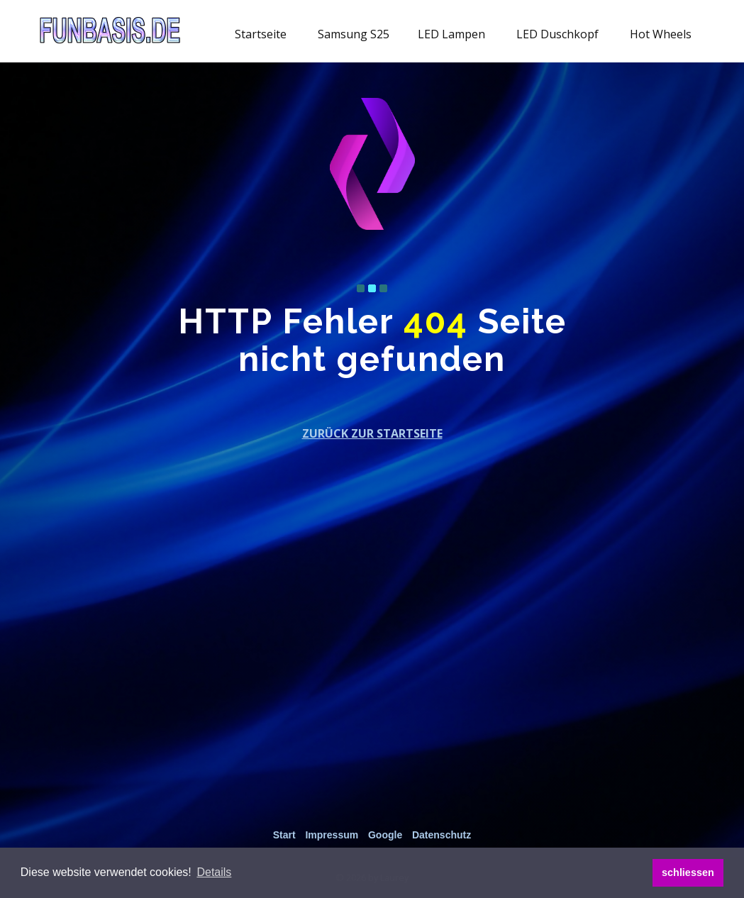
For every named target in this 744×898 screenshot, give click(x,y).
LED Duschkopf (557, 34)
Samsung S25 (353, 34)
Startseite (261, 34)
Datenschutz (441, 835)
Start (284, 835)
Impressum (331, 835)
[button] (213, 872)
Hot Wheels (661, 34)
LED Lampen (451, 34)
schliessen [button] (688, 872)
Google (385, 835)
